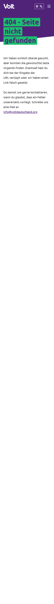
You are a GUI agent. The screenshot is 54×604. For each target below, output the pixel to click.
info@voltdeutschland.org (20, 112)
